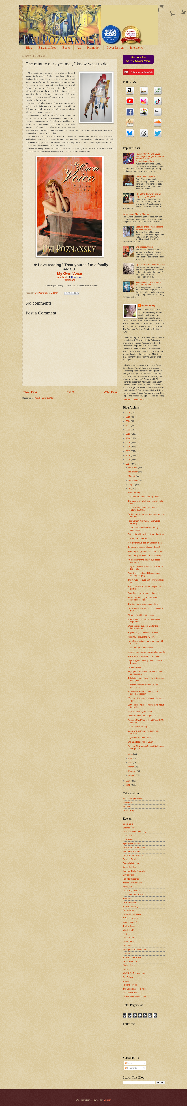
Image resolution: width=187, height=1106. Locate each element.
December (133, 467)
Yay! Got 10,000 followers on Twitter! (144, 632)
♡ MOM (126, 953)
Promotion (93, 47)
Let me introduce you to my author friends (146, 652)
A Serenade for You (131, 918)
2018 (128, 447)
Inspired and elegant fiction (140, 711)
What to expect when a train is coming (145, 555)
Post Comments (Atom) (44, 398)
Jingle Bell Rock (130, 867)
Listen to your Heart (131, 890)
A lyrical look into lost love (139, 737)
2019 (128, 442)
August (131, 484)
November (133, 472)
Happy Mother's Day (132, 914)
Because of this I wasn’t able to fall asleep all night (149, 228)
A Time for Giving (130, 906)
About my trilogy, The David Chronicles (145, 551)
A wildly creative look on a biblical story (145, 543)
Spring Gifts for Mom (132, 843)
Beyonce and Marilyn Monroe (136, 214)
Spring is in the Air (131, 863)
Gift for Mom (128, 875)
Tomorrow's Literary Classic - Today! (144, 547)
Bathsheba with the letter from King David (146, 534)
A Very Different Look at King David (143, 496)
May (130, 758)
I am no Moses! (135, 667)
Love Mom (127, 835)
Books (66, 47)
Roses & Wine (129, 938)
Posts (128, 1063)
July (130, 489)
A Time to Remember (132, 957)
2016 (128, 455)
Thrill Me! (127, 898)
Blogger (107, 1100)
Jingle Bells (128, 824)
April (130, 762)
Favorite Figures (130, 985)
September (133, 480)
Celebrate (127, 945)
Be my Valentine (130, 961)
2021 (128, 434)
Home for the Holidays (133, 855)
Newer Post (29, 391)
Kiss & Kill (127, 887)
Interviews (136, 47)
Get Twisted (128, 977)
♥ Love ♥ (127, 981)
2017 (128, 451)
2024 (128, 421)
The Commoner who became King (143, 604)
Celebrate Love (129, 902)
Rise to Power (129, 965)
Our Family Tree (130, 993)
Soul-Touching (134, 492)
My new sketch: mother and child (150, 264)
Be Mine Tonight (130, 859)
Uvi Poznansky (148, 305)
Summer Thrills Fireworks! (134, 871)
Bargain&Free (47, 47)
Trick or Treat (129, 926)
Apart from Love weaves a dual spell (144, 593)
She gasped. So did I (145, 247)
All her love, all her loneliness (141, 615)
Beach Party (128, 930)
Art (79, 47)
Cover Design (115, 47)
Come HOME (129, 942)
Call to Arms (128, 910)
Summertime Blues (131, 851)
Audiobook (69, 280)
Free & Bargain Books (132, 798)
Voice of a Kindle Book (138, 538)
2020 (128, 438)
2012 (128, 785)
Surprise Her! (129, 828)
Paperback (62, 277)
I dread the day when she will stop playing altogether (148, 195)
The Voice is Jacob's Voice (134, 989)
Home (70, 391)
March (131, 767)
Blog (29, 47)
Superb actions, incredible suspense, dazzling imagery (144, 574)
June (130, 754)
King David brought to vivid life (141, 637)
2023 (128, 425)
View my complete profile (134, 399)
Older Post (110, 391)
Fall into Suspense (131, 879)
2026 (128, 412)
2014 (128, 464)
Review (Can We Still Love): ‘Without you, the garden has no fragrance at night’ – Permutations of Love (150, 157)
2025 (128, 417)
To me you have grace (145, 176)
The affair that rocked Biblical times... (144, 656)
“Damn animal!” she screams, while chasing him (149, 283)
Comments (131, 1068)
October (132, 476)
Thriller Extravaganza (132, 883)
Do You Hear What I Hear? (134, 847)
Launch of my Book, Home (134, 997)
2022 (128, 430)
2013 (128, 781)
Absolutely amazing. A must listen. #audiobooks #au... (143, 598)
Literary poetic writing (137, 726)
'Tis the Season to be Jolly (134, 831)
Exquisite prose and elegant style (142, 715)
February (132, 771)
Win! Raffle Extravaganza (134, 973)
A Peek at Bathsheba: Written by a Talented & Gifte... (143, 508)
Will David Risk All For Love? (140, 742)
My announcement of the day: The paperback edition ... (143, 692)
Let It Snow (128, 839)
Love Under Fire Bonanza (134, 894)
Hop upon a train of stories (134, 949)
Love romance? (130, 922)
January (132, 775)
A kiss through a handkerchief (141, 648)
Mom (125, 934)
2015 (128, 459)
